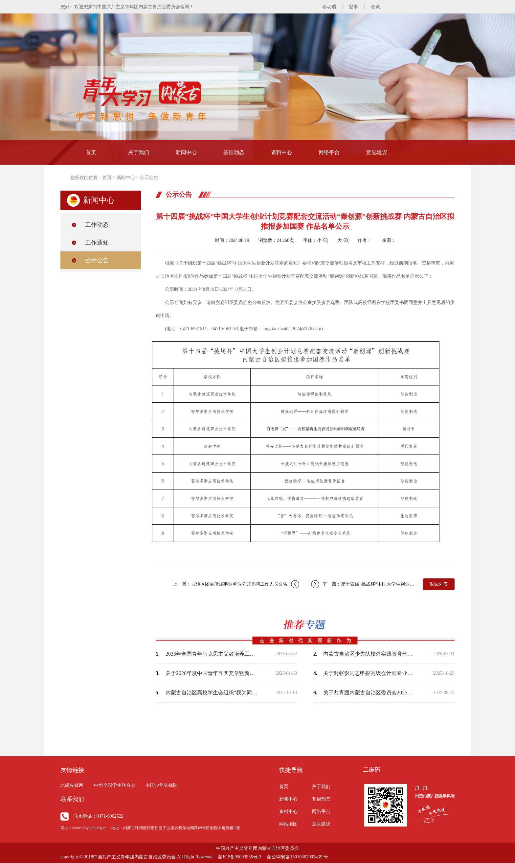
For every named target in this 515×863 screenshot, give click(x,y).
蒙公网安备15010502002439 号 (297, 856)
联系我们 (72, 799)
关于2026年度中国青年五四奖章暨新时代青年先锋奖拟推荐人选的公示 (212, 673)
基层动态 (233, 152)
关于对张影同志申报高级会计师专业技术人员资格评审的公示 (369, 673)
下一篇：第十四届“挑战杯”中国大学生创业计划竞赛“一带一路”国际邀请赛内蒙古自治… (363, 584)
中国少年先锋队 (162, 785)
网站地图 (288, 824)
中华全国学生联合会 (114, 785)
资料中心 (281, 152)
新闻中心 (186, 152)
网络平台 (329, 152)
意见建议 (376, 152)
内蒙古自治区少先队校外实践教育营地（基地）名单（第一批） (369, 654)
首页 (91, 152)
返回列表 (439, 584)
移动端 (329, 6)
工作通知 (97, 242)
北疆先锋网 (71, 785)
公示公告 (149, 177)
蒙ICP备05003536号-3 (239, 856)
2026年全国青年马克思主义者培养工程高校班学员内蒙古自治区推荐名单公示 (212, 654)
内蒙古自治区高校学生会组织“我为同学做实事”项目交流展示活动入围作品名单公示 (212, 692)
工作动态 (97, 225)
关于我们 (138, 152)
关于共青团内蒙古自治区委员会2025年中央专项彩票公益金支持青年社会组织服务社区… (369, 692)
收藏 (375, 6)
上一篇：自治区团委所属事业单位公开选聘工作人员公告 (236, 584)
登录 (353, 6)
